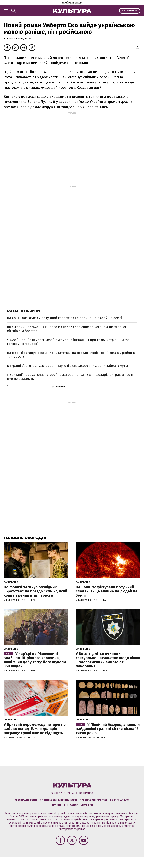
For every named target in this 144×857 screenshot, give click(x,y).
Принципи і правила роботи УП (72, 804)
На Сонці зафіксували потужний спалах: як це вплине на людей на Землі (64, 318)
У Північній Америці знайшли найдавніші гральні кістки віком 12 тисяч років (108, 728)
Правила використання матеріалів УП (105, 800)
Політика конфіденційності (58, 800)
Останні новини (23, 311)
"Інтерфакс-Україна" (88, 822)
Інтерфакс (80, 63)
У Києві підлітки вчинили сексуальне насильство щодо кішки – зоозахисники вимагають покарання (108, 659)
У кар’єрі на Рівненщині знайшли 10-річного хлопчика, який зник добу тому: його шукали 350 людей (35, 659)
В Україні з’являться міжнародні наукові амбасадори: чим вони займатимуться (68, 366)
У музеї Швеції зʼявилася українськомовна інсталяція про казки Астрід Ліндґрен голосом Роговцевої (69, 342)
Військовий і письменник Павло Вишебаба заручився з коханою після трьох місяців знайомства (67, 329)
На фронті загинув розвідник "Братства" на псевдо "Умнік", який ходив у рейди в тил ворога (71, 355)
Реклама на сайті (25, 800)
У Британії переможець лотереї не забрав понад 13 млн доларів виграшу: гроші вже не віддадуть (70, 376)
